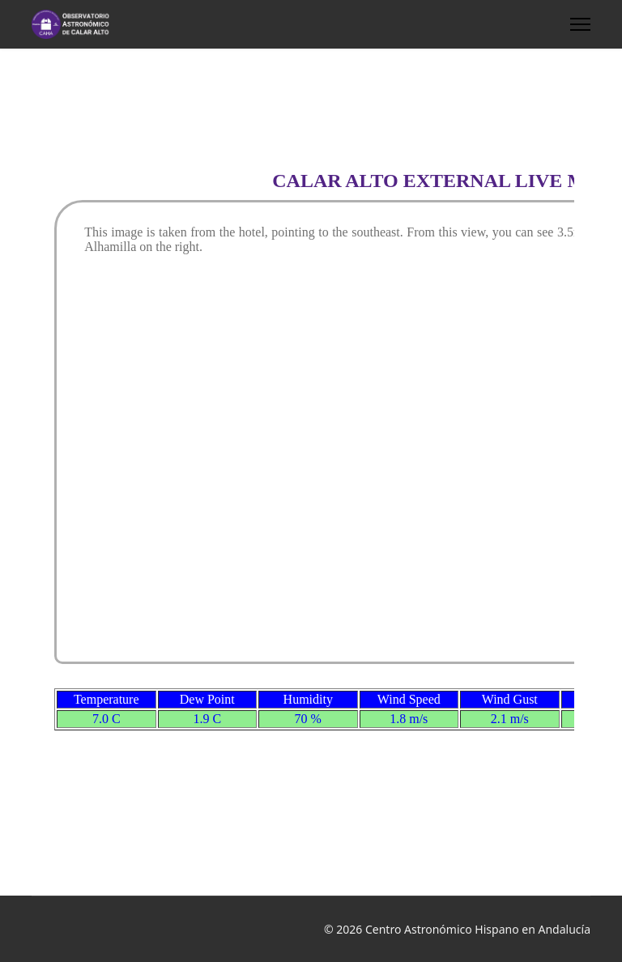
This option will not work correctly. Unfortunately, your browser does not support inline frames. (311, 470)
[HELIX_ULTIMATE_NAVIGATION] (580, 24)
